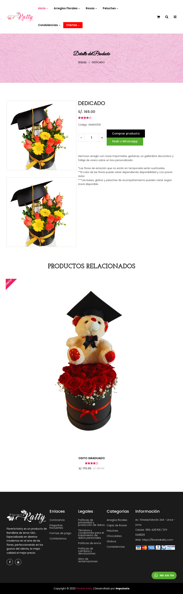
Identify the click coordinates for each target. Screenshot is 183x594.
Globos (111, 541)
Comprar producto (126, 133)
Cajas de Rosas (117, 525)
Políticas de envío (89, 543)
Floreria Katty (84, 588)
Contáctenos (58, 538)
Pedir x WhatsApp (125, 141)
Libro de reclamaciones (88, 560)
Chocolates (114, 536)
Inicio (82, 62)
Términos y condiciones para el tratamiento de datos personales (91, 534)
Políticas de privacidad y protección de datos (91, 522)
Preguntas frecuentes (56, 526)
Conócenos (57, 520)
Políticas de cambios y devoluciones (86, 551)
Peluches (112, 530)
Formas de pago (60, 533)
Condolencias (116, 546)
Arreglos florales (117, 520)
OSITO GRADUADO (91, 458)
